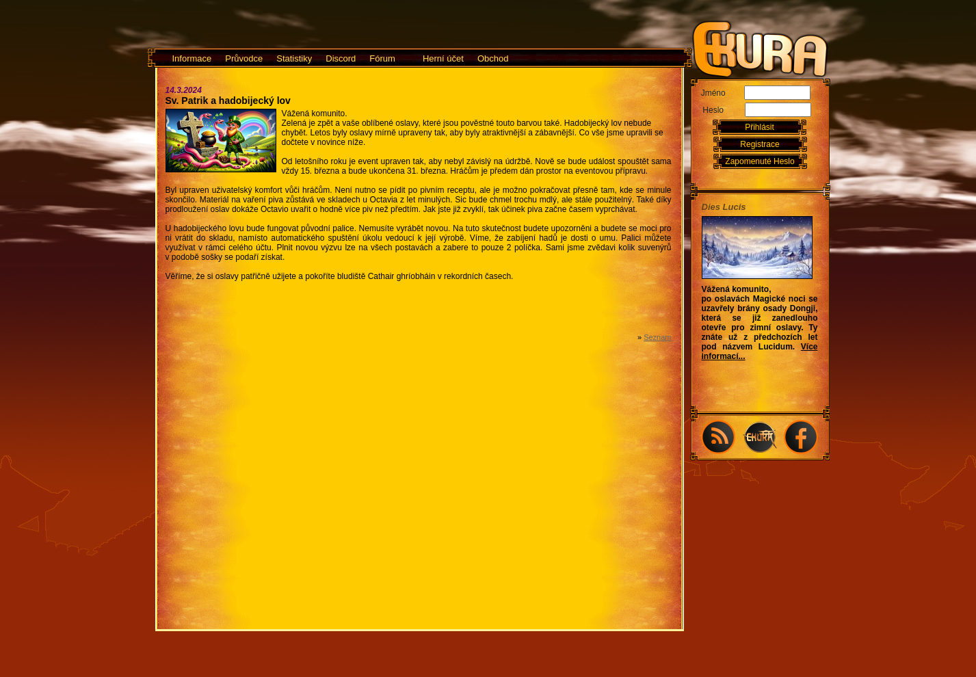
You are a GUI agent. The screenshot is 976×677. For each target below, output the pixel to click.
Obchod (493, 58)
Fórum (382, 58)
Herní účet (443, 58)
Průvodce (244, 58)
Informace (192, 58)
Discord (341, 58)
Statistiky (294, 58)
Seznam (657, 337)
